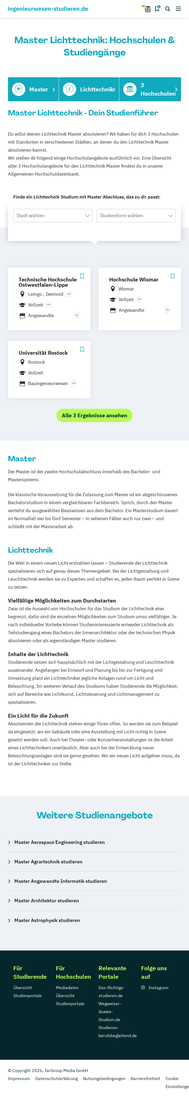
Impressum (19, 1078)
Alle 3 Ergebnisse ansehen (94, 415)
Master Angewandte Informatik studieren (60, 881)
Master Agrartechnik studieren (48, 862)
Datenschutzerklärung (56, 1078)
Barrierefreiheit (145, 1078)
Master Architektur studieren (46, 900)
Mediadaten (67, 987)
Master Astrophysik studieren (47, 920)
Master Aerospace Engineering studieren (59, 842)
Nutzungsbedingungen (104, 1078)
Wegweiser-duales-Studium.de (109, 1011)
